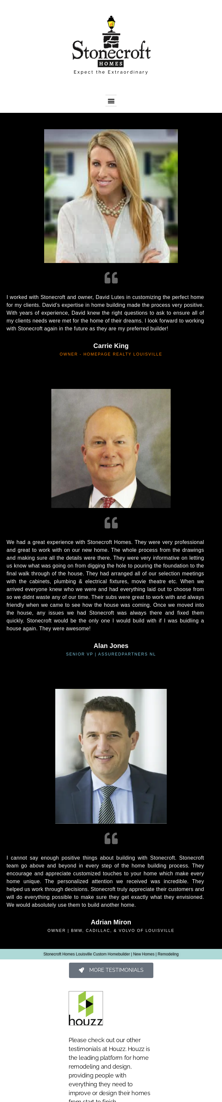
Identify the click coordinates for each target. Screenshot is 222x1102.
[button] (111, 100)
